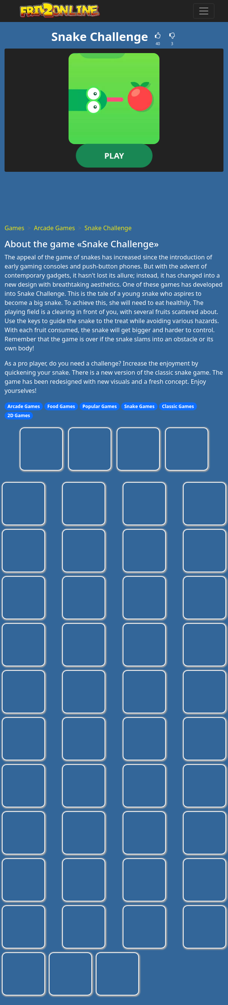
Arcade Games (54, 228)
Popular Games (100, 406)
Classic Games (178, 406)
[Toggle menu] (203, 11)
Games (14, 228)
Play (114, 155)
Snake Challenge (107, 228)
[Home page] (57, 11)
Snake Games (139, 406)
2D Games (19, 415)
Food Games (61, 406)
